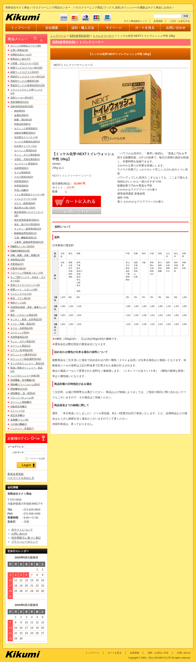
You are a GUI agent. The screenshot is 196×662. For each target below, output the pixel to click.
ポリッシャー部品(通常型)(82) (25, 359)
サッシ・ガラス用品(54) (22, 341)
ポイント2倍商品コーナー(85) (25, 45)
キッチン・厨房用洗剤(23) (27, 228)
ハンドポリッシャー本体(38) (25, 375)
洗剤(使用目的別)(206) (21, 106)
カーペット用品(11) (20, 346)
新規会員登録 (15, 473)
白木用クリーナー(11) (25, 146)
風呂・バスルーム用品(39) (23, 315)
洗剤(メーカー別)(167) (21, 97)
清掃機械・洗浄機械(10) (22, 380)
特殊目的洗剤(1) (22, 124)
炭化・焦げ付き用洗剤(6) (27, 224)
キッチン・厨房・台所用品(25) (26, 319)
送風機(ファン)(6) (19, 419)
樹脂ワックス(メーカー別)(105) (26, 67)
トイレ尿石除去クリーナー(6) (29, 194)
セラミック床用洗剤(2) (26, 128)
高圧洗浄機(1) (17, 415)
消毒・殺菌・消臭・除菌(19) (25, 255)
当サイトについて (22, 529)
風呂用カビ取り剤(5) (24, 207)
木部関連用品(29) (19, 337)
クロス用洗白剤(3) (23, 177)
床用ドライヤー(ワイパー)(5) (25, 285)
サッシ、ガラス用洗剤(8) (27, 155)
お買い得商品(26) (19, 50)
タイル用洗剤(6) (22, 172)
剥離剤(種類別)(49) (20, 251)
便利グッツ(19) (18, 302)
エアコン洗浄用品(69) (21, 350)
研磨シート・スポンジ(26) (23, 289)
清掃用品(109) (17, 259)
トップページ (58, 35)
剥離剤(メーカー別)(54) (22, 246)
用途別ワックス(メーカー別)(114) (27, 76)
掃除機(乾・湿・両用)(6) (22, 393)
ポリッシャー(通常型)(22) (23, 354)
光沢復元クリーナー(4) (26, 137)
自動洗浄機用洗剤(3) (24, 133)
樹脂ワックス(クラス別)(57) (24, 72)
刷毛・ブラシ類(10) (20, 298)
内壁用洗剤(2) (21, 181)
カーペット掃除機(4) (21, 402)
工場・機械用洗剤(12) (25, 237)
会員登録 (158, 21)
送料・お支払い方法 (158, 652)
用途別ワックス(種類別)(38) (24, 81)
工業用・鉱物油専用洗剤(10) (28, 242)
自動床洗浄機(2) (18, 406)
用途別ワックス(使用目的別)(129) (27, 85)
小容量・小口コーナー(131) (24, 63)
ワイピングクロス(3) (21, 294)
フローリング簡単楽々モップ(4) (26, 273)
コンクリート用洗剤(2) (26, 163)
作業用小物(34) (18, 268)
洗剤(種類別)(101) (19, 102)
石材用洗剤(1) (21, 168)
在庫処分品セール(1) (21, 54)
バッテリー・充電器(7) (22, 428)
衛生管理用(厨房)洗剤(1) (26, 220)
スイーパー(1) (17, 411)
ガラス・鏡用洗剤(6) (24, 203)
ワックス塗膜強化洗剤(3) (27, 141)
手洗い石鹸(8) (21, 190)
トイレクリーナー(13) (25, 199)
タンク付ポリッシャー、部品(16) (27, 363)
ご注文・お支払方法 (179, 21)
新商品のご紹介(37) (20, 59)
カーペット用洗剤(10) (25, 150)
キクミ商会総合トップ (135, 21)
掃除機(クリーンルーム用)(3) (25, 384)
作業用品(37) (17, 264)
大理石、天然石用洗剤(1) (27, 159)
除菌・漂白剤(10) (23, 119)
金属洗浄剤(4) (21, 115)
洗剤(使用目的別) (79, 35)
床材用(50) (19, 111)
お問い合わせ (19, 533)
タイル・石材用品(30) (21, 328)
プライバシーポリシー (24, 541)
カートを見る (115, 652)
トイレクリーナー (103, 35)
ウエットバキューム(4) (22, 397)
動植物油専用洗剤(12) (25, 233)
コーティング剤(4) (19, 332)
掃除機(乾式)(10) (18, 389)
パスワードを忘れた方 (20, 478)
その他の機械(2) (18, 424)
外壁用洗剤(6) (21, 185)
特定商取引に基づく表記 (26, 537)
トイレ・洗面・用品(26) (22, 323)
